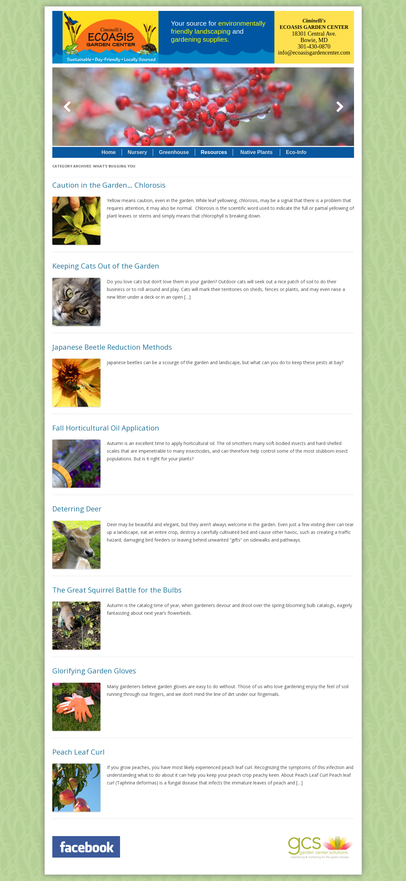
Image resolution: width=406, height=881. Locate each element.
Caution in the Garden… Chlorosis (109, 185)
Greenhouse (174, 152)
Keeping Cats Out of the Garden (105, 265)
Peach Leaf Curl (78, 752)
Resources (214, 152)
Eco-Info (296, 152)
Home (108, 152)
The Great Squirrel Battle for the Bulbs (117, 589)
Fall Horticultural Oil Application (105, 427)
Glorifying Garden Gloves (94, 670)
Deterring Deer (76, 508)
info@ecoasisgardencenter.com (314, 52)
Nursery (137, 152)
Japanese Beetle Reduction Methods (112, 347)
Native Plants (256, 152)
